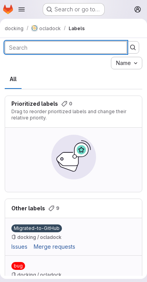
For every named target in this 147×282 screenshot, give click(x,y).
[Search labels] (66, 47)
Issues (19, 246)
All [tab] (13, 79)
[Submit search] (133, 47)
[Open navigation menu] (21, 9)
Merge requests (54, 246)
